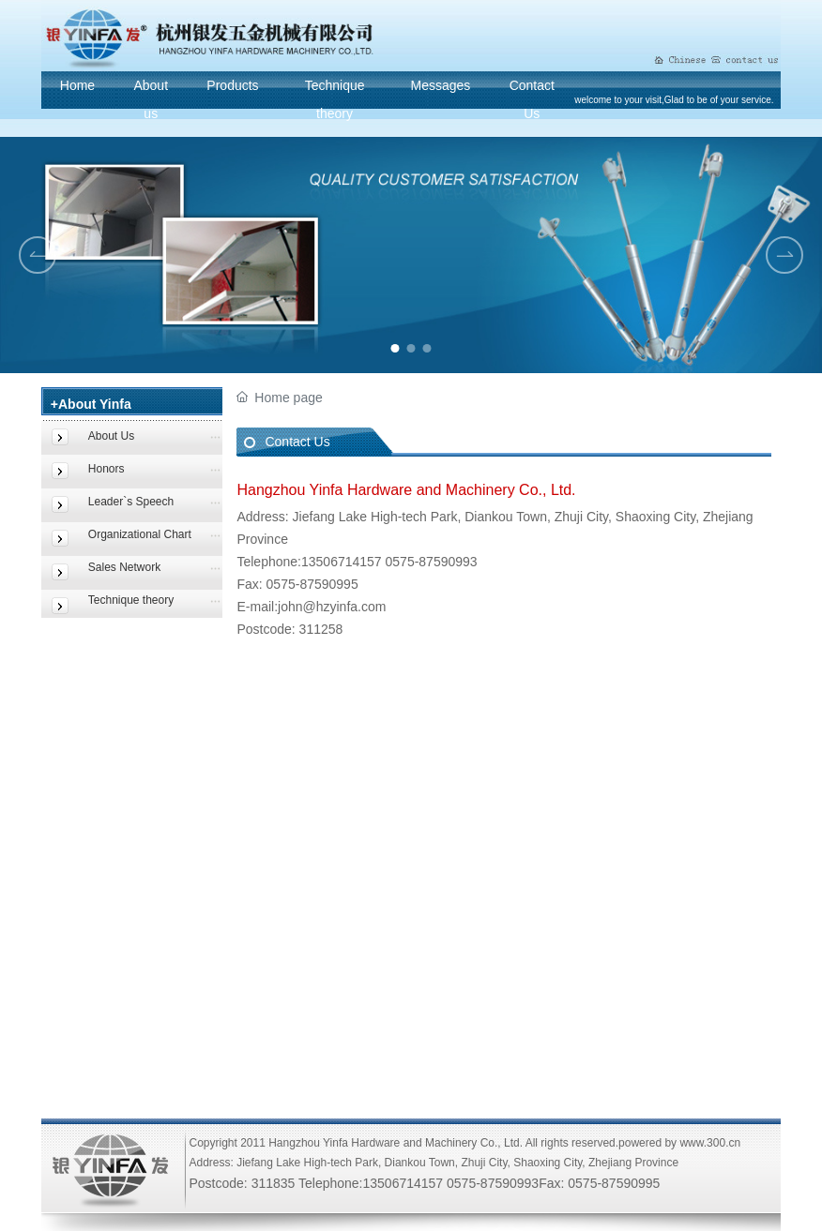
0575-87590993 (432, 561)
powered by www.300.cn (679, 1142)
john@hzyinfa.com (332, 606)
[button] (395, 348)
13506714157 (343, 561)
